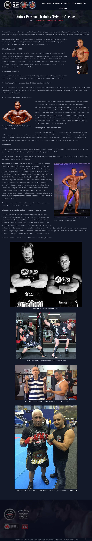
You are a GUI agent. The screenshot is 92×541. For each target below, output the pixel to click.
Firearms (67, 3)
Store (74, 3)
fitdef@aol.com (46, 238)
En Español (63, 8)
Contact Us (81, 3)
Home (44, 3)
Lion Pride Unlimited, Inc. (70, 540)
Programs (59, 3)
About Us (50, 3)
